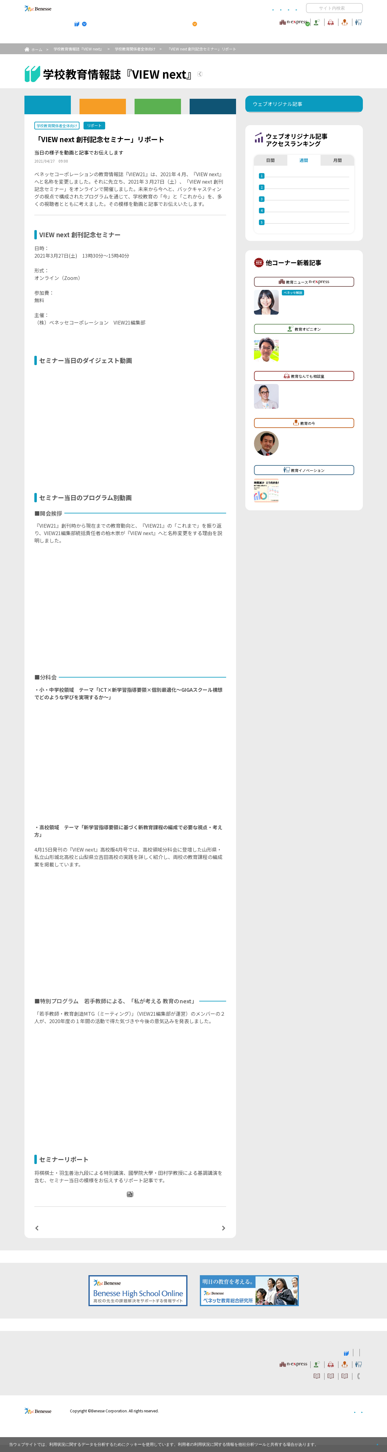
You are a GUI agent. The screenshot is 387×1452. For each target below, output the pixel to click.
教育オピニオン (211, 21)
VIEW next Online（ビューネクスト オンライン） (49, 1359)
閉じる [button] (367, 1442)
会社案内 (355, 1417)
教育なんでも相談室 (259, 21)
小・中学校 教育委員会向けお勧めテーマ (303, 37)
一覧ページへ (130, 1234)
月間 (337, 198)
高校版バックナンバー (102, 106)
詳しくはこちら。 (335, 1442)
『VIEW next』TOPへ (236, 75)
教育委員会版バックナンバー (157, 106)
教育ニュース (154, 21)
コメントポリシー (183, 8)
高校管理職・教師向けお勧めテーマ (190, 37)
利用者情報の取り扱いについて (236, 8)
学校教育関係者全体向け (135, 48)
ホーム (36, 49)
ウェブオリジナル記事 (47, 104)
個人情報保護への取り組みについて (309, 1417)
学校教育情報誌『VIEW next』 (82, 37)
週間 (303, 198)
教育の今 (301, 21)
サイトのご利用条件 (141, 8)
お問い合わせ (285, 8)
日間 (270, 198)
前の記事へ (52, 1234)
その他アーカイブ (212, 106)
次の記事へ (207, 1234)
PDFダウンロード (134, 1202)
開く (311, 8)
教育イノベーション (343, 21)
